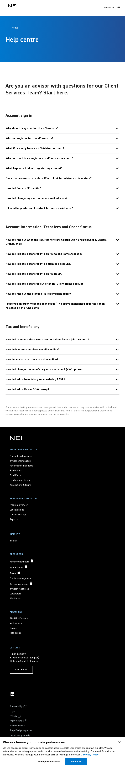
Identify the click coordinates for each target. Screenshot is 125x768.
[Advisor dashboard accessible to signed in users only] (22, 561)
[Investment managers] (21, 461)
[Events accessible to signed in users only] (15, 573)
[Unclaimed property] (20, 735)
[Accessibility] (18, 706)
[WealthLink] (15, 598)
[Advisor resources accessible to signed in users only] (21, 583)
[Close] (119, 742)
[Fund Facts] (15, 475)
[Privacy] (15, 716)
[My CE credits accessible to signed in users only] (19, 567)
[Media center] (16, 623)
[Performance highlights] (21, 466)
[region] (62, 752)
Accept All (75, 761)
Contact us (108, 7)
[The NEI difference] (19, 618)
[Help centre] (15, 633)
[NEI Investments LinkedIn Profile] (12, 694)
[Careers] (14, 628)
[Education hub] (17, 510)
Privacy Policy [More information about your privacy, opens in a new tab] (90, 754)
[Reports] (14, 519)
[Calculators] (15, 593)
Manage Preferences (49, 761)
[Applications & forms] (20, 485)
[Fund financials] (17, 725)
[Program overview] (19, 505)
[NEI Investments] (16, 438)
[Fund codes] (16, 470)
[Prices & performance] (21, 456)
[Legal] (12, 711)
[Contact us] (21, 670)
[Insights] (14, 541)
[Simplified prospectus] (21, 730)
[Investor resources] (19, 589)
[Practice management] (21, 578)
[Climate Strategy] (18, 514)
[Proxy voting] (18, 721)
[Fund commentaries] (20, 480)
